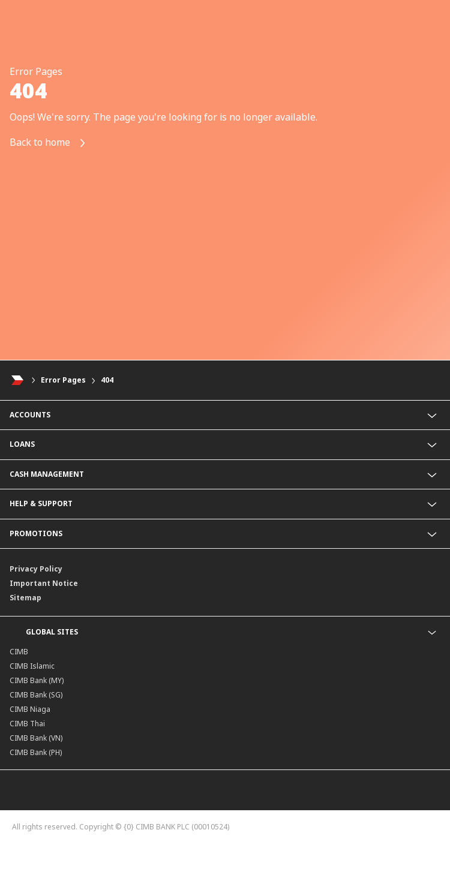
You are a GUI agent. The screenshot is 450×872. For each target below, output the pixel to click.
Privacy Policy (36, 569)
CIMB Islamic (32, 666)
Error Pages (63, 380)
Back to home (48, 143)
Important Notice (44, 583)
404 (107, 380)
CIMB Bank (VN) (36, 738)
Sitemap (25, 598)
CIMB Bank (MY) (37, 680)
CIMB (19, 652)
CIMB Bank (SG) (36, 695)
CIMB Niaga (30, 709)
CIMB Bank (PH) (36, 752)
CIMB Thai (27, 723)
